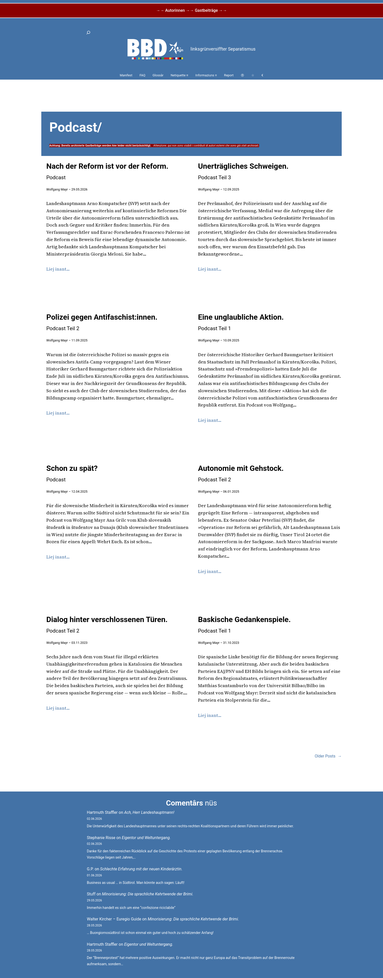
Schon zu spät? (72, 473)
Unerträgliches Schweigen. (243, 171)
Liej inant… (58, 269)
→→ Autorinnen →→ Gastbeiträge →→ (191, 10)
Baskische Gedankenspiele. (244, 624)
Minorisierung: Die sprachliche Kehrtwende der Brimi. (148, 894)
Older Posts (328, 756)
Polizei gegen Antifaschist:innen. (101, 322)
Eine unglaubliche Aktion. (241, 322)
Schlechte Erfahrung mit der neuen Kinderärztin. (141, 869)
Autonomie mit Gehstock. (241, 473)
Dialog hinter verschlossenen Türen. (106, 624)
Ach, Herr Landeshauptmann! (149, 812)
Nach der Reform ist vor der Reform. (107, 171)
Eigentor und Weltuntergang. (146, 837)
